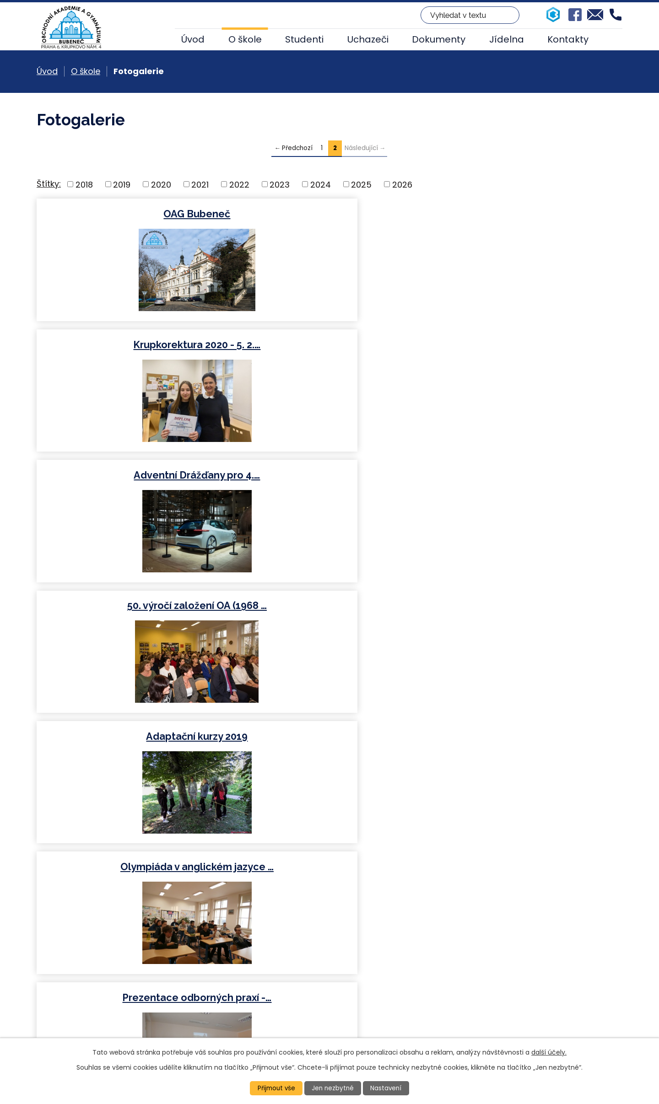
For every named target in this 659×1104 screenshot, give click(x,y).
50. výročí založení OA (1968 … (131, 344)
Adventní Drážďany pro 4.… (526, 214)
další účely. (549, 1051)
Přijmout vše (275, 1088)
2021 (200, 184)
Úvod (193, 39)
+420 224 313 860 (236, 989)
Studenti (304, 39)
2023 (280, 184)
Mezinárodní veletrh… (526, 475)
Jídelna (506, 39)
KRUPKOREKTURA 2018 (526, 605)
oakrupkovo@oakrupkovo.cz (259, 1014)
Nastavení (388, 1088)
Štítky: (49, 183)
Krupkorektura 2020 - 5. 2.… (328, 214)
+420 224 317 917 (235, 1001)
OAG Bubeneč (131, 214)
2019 (121, 184)
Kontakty (568, 39)
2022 (239, 184)
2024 (320, 184)
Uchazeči (368, 39)
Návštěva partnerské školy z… (329, 475)
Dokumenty (438, 39)
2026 (402, 184)
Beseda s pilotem (131, 736)
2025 (361, 184)
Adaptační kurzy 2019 (328, 344)
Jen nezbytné (333, 1088)
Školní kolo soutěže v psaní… (329, 736)
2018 (84, 184)
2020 (161, 184)
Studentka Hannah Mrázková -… (328, 605)
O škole (245, 39)
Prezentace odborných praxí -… (131, 475)
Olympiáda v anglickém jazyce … (526, 344)
